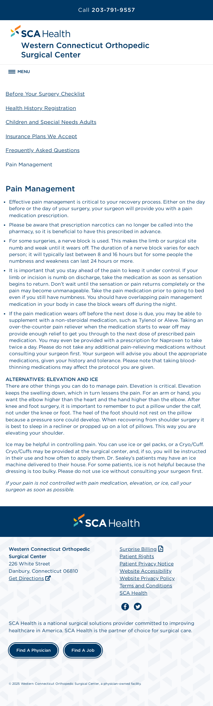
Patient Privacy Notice (147, 563)
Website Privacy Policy (147, 578)
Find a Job (82, 650)
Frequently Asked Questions (42, 150)
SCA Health (133, 593)
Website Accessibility (146, 571)
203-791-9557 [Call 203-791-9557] (106, 10)
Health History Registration (41, 108)
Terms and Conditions (146, 585)
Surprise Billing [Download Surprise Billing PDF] (142, 549)
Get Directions (26, 578)
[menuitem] (106, 520)
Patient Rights (137, 556)
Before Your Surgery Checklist (45, 94)
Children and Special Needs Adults (51, 122)
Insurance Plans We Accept (41, 136)
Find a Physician (33, 650)
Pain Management (29, 164)
